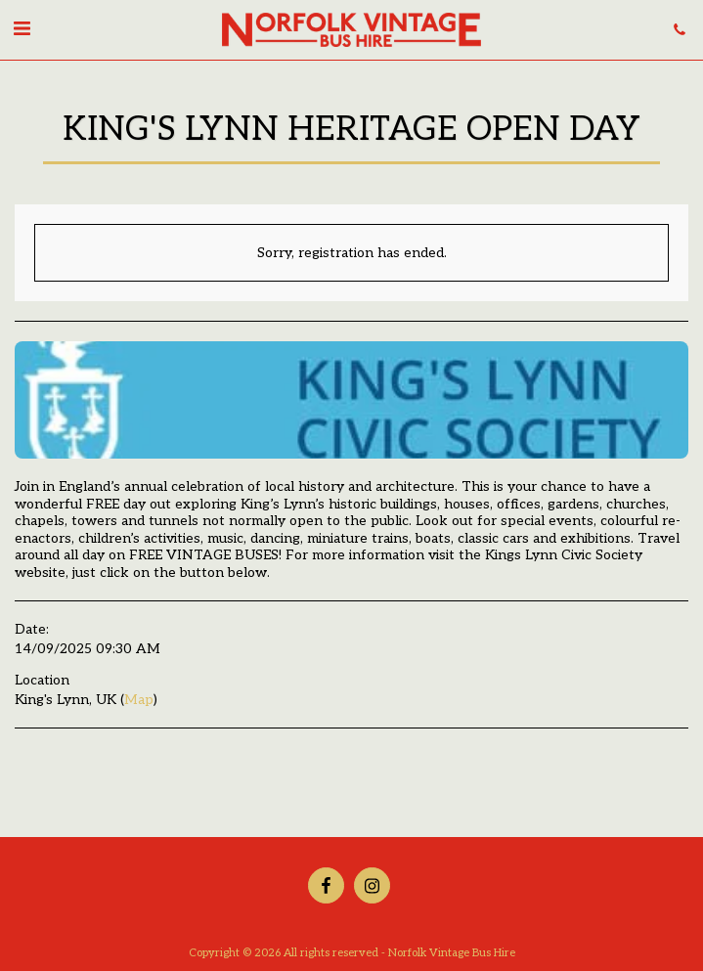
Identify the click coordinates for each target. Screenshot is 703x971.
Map (139, 699)
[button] (21, 29)
